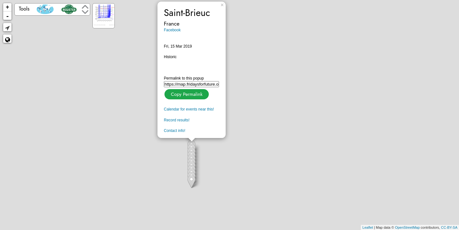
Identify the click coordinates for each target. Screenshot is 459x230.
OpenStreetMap (407, 227)
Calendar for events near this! (189, 109)
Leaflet (367, 227)
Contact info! (174, 130)
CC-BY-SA (449, 227)
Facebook (172, 30)
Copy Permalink (186, 93)
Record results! (177, 120)
